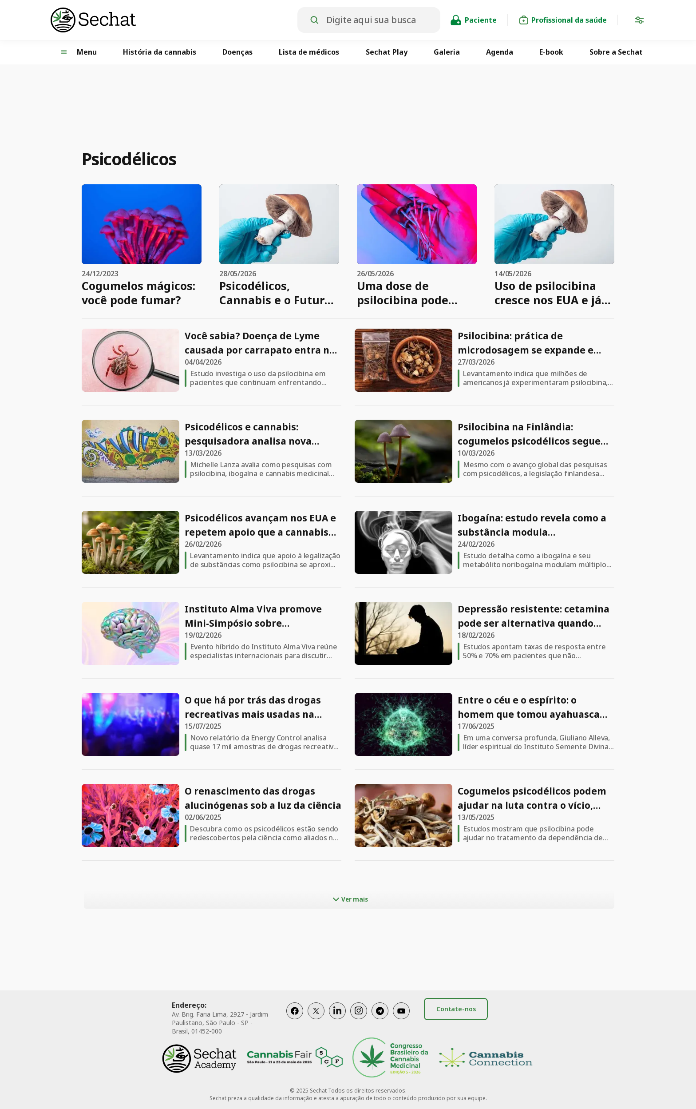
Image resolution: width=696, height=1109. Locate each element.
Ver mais (349, 899)
